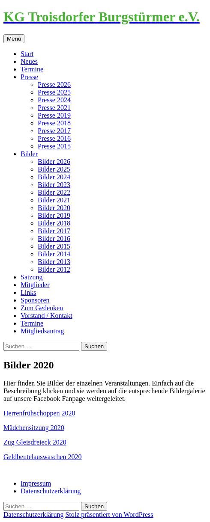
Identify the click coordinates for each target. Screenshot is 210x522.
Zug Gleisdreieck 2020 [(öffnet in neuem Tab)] (34, 442)
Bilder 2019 (54, 215)
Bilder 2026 (54, 161)
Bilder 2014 (54, 254)
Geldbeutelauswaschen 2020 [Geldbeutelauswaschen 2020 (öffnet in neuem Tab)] (42, 456)
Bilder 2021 (54, 200)
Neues (29, 61)
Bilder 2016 (54, 238)
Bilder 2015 (54, 246)
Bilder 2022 (54, 192)
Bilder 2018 (54, 223)
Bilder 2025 (54, 169)
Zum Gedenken (42, 307)
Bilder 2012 (54, 269)
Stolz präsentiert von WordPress (109, 514)
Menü (14, 39)
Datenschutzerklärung (51, 491)
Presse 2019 (54, 115)
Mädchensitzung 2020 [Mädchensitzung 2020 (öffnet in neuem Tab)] (33, 427)
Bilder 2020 (54, 207)
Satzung (32, 277)
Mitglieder (35, 284)
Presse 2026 (54, 84)
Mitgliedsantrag (42, 331)
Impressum (36, 483)
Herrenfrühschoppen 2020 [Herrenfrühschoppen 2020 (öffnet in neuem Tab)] (39, 413)
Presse (29, 76)
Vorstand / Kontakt (46, 315)
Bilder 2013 (54, 261)
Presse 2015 (54, 146)
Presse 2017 (54, 130)
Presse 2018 (54, 123)
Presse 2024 (54, 100)
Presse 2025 (54, 92)
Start (27, 53)
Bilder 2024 (54, 177)
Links (28, 292)
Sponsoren (35, 300)
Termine (32, 69)
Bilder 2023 (54, 184)
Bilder (29, 153)
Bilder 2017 (54, 230)
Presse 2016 (54, 138)
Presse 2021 (54, 107)
